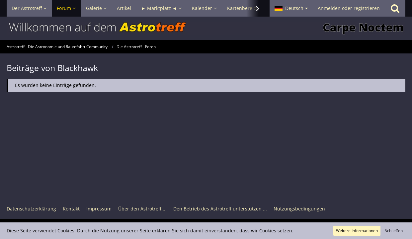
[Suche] (395, 8)
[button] (291, 8)
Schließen (394, 230)
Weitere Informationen (357, 230)
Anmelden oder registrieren (349, 8)
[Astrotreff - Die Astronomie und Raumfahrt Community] (206, 28)
